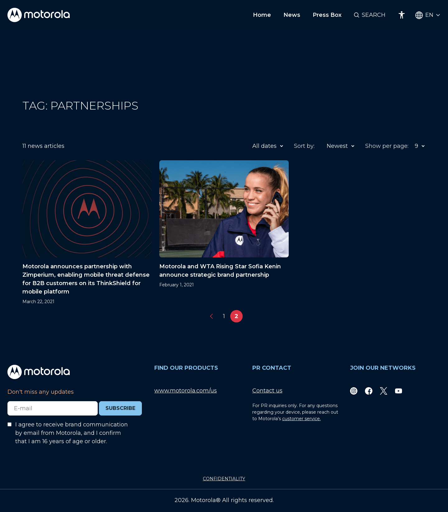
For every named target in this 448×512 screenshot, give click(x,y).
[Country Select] (428, 15)
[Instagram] (353, 391)
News (291, 15)
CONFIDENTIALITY (224, 478)
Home (262, 15)
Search (373, 15)
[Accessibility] (401, 15)
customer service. (301, 418)
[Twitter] (383, 391)
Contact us (267, 390)
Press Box (327, 15)
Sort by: (304, 146)
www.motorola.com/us (185, 390)
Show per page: (386, 146)
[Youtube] (398, 391)
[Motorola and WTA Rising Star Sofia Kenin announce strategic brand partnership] (224, 232)
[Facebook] (368, 391)
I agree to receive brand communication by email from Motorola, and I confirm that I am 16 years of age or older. (71, 433)
